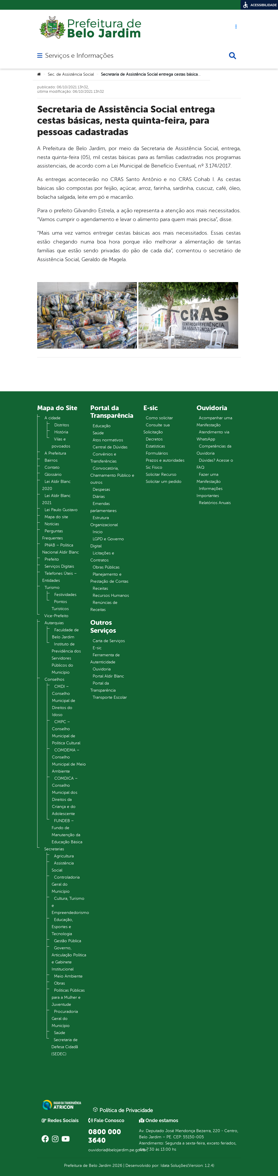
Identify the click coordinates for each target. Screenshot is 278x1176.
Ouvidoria (102, 669)
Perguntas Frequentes (52, 534)
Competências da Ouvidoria (214, 450)
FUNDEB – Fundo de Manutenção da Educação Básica (67, 831)
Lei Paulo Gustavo (61, 510)
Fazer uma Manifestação (209, 478)
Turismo (52, 587)
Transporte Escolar (110, 697)
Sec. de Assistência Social (71, 74)
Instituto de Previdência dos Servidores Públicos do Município (66, 658)
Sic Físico (154, 467)
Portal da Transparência (103, 687)
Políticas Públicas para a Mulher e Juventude (68, 997)
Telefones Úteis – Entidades (59, 577)
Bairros (51, 460)
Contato (52, 467)
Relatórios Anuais (215, 503)
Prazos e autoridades (165, 460)
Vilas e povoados (61, 442)
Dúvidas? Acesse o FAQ (215, 464)
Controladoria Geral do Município (66, 884)
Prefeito (52, 559)
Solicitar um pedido (163, 481)
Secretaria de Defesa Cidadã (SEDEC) (64, 1047)
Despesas (101, 489)
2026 (116, 1165)
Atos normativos (108, 440)
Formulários (157, 453)
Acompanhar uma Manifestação (214, 421)
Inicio (98, 532)
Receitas (100, 588)
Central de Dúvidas (110, 447)
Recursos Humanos (111, 595)
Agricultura (64, 856)
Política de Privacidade (123, 1110)
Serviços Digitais (59, 566)
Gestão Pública (67, 941)
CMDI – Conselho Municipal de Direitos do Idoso (63, 700)
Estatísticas (155, 446)
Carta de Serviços (109, 641)
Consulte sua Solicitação (156, 428)
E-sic (97, 648)
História (61, 432)
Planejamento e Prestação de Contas (109, 578)
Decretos (154, 439)
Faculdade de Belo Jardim (65, 633)
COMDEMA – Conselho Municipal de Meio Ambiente (69, 760)
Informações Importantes (210, 492)
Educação (102, 426)
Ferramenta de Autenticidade (105, 658)
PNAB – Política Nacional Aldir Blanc (60, 548)
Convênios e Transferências (103, 457)
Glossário (53, 474)
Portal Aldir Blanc (108, 676)
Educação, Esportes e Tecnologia (62, 926)
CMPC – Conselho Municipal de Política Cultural (66, 732)
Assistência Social (63, 866)
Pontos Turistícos (60, 605)
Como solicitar (159, 418)
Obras (59, 983)
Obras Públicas (106, 567)
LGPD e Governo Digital (107, 542)
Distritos (61, 425)
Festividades (65, 594)
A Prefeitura (55, 453)
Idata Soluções (174, 1165)
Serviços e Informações (79, 55)
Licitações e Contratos (102, 556)
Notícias (52, 524)
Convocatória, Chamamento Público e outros (112, 475)
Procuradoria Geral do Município (65, 1018)
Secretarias (54, 849)
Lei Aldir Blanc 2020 (56, 485)
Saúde (59, 1033)
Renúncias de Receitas (103, 606)
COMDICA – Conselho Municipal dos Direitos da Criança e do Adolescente (65, 796)
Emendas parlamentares (103, 507)
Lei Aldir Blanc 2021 (56, 499)
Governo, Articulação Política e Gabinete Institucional (69, 958)
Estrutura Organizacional (104, 521)
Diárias (99, 496)
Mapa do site (56, 517)
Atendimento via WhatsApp (213, 435)
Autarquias (54, 623)
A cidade (52, 418)
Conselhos (54, 679)
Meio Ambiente (68, 976)
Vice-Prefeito (56, 616)
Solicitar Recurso (161, 474)
